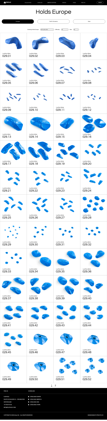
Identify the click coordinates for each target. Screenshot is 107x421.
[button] (31, 392)
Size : (72, 30)
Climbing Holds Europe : (31, 30)
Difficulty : (57, 30)
